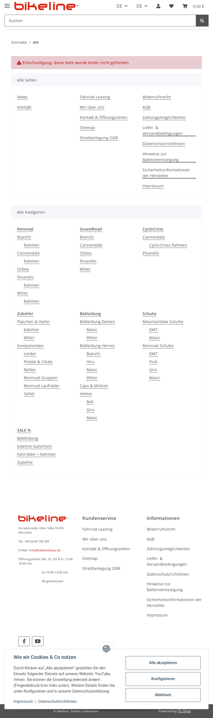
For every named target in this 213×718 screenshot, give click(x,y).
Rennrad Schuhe (158, 345)
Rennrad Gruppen (41, 377)
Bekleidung (27, 438)
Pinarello (25, 277)
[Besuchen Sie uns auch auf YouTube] (37, 641)
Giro (90, 409)
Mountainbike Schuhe (163, 321)
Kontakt (24, 107)
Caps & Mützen (94, 385)
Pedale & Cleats (38, 361)
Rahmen (31, 245)
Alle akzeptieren (163, 663)
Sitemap (87, 127)
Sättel (29, 393)
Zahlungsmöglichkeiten (164, 117)
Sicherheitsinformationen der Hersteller (166, 172)
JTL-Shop (184, 711)
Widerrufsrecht (157, 96)
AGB (146, 107)
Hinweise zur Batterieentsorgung (161, 156)
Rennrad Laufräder (41, 385)
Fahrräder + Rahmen (36, 454)
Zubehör (25, 462)
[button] (158, 6)
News (22, 96)
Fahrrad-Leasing (95, 96)
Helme (86, 393)
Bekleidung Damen (97, 321)
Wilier (22, 293)
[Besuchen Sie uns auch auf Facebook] (24, 641)
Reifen (30, 369)
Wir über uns (92, 107)
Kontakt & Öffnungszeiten (104, 117)
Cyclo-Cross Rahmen (168, 245)
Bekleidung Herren (97, 345)
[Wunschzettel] (171, 6)
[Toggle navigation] (7, 3)
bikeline (31, 329)
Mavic (92, 329)
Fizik (153, 361)
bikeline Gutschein (34, 446)
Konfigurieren (163, 679)
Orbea (23, 269)
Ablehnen (163, 695)
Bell (90, 401)
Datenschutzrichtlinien (164, 143)
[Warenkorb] (193, 6)
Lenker (30, 353)
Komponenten (30, 345)
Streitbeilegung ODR (99, 137)
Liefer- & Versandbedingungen (163, 130)
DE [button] (119, 6)
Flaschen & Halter (33, 321)
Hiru (91, 361)
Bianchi (24, 237)
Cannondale (28, 253)
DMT (153, 329)
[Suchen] (100, 21)
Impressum (153, 185)
